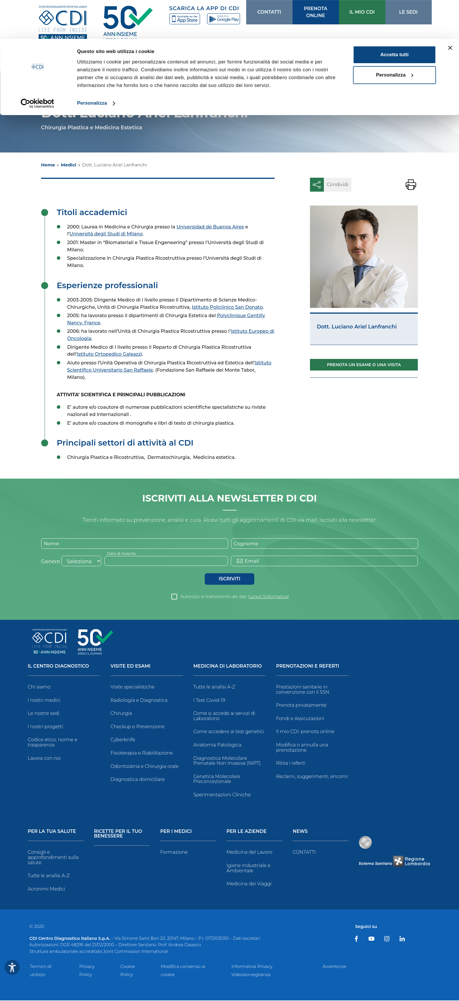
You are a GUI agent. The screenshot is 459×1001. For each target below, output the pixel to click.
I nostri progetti (45, 727)
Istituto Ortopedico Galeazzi (109, 354)
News (300, 832)
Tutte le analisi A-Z (214, 687)
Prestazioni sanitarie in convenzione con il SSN (302, 690)
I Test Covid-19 (209, 701)
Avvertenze (334, 967)
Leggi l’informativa (268, 597)
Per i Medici (176, 832)
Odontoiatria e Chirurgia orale (144, 766)
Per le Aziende (246, 832)
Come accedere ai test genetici (228, 732)
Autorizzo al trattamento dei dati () (234, 597)
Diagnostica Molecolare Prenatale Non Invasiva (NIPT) (227, 761)
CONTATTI (304, 852)
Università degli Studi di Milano (106, 234)
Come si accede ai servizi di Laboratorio (224, 716)
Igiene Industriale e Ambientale (248, 868)
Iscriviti (229, 579)
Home (48, 165)
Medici (68, 165)
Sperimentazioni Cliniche (222, 795)
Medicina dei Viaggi (249, 884)
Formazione (174, 852)
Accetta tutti (394, 16)
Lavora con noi (44, 758)
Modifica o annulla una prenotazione (302, 748)
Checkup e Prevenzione (137, 727)
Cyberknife (122, 740)
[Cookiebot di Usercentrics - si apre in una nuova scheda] (37, 64)
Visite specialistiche (132, 687)
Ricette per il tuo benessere (118, 834)
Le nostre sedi (44, 714)
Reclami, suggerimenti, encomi (312, 777)
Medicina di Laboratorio (227, 666)
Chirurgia (121, 714)
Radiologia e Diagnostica (139, 701)
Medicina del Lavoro (249, 852)
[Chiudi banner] (450, 9)
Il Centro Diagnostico (58, 666)
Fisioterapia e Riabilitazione (141, 753)
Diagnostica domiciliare (137, 780)
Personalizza (92, 64)
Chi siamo (39, 687)
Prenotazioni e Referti (307, 666)
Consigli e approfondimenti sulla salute (53, 858)
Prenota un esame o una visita (364, 364)
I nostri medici (44, 701)
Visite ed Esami (130, 666)
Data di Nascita (122, 553)
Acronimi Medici (46, 889)
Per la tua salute (52, 832)
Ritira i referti (290, 763)
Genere (50, 562)
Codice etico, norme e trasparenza (52, 742)
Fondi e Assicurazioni (300, 719)
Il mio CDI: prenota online (305, 732)
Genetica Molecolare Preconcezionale (216, 779)
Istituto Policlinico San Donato (227, 307)
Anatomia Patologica (217, 745)
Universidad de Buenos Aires (210, 227)
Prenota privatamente (301, 705)
